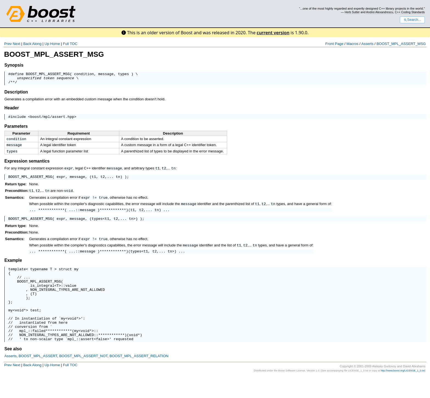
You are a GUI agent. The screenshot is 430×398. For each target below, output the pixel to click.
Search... (412, 20)
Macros (352, 44)
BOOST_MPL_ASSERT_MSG (401, 44)
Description (16, 94)
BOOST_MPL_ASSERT (38, 377)
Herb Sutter (352, 12)
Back (27, 44)
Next (16, 44)
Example (13, 267)
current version (273, 33)
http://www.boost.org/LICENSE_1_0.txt (403, 392)
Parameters (16, 129)
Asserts (367, 44)
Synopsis (13, 65)
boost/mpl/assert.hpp (52, 119)
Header (11, 110)
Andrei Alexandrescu (379, 12)
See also (13, 370)
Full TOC (70, 44)
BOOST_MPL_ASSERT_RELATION (138, 377)
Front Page (334, 44)
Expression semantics (27, 166)
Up (46, 44)
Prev (8, 44)
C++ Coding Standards (410, 12)
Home (55, 44)
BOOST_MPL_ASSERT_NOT (83, 377)
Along (36, 44)
